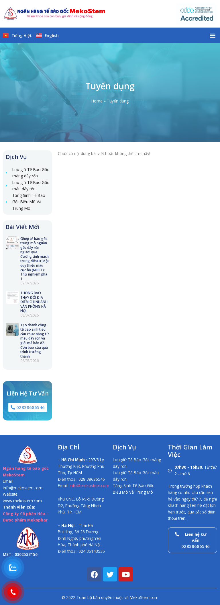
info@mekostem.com (89, 485)
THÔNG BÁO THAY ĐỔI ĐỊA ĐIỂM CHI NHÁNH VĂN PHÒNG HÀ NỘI (34, 301)
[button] (212, 35)
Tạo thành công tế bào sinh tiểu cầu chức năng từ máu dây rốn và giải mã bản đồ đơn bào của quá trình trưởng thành (34, 341)
